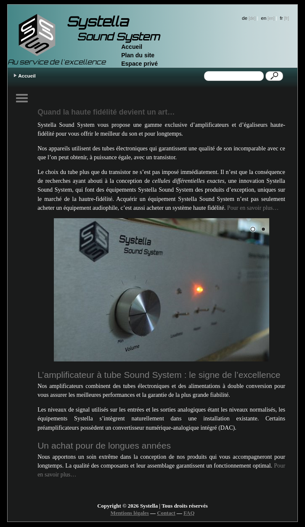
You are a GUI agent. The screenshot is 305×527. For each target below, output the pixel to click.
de (244, 18)
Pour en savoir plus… (252, 207)
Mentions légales (130, 513)
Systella (97, 21)
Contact (166, 513)
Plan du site (137, 55)
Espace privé (139, 63)
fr (281, 18)
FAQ (188, 513)
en (263, 18)
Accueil (131, 46)
